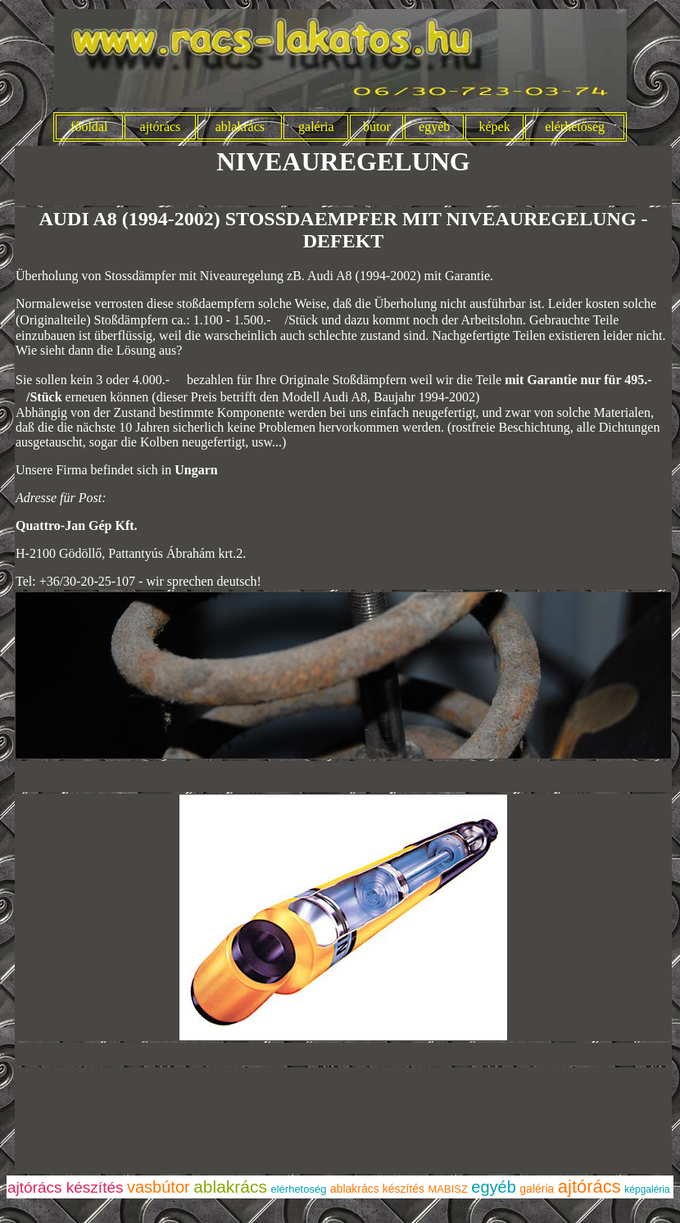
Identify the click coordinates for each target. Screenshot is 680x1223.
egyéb (434, 127)
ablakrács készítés (377, 1188)
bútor (377, 127)
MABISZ (448, 1189)
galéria (316, 127)
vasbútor (158, 1187)
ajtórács (160, 127)
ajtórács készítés (65, 1187)
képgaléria (646, 1189)
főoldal (88, 127)
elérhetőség (575, 127)
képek (494, 127)
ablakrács (240, 127)
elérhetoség (298, 1189)
